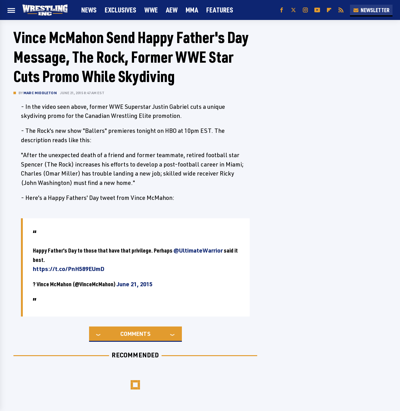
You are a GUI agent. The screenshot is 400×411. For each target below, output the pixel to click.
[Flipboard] (329, 10)
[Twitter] (293, 10)
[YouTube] (317, 10)
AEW (172, 10)
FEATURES (219, 10)
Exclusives (120, 10)
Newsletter (371, 10)
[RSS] (341, 10)
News (89, 10)
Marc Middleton (40, 92)
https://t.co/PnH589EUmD (68, 269)
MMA (192, 10)
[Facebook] (281, 10)
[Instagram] (305, 10)
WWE (151, 10)
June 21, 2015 (134, 284)
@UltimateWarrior (198, 250)
